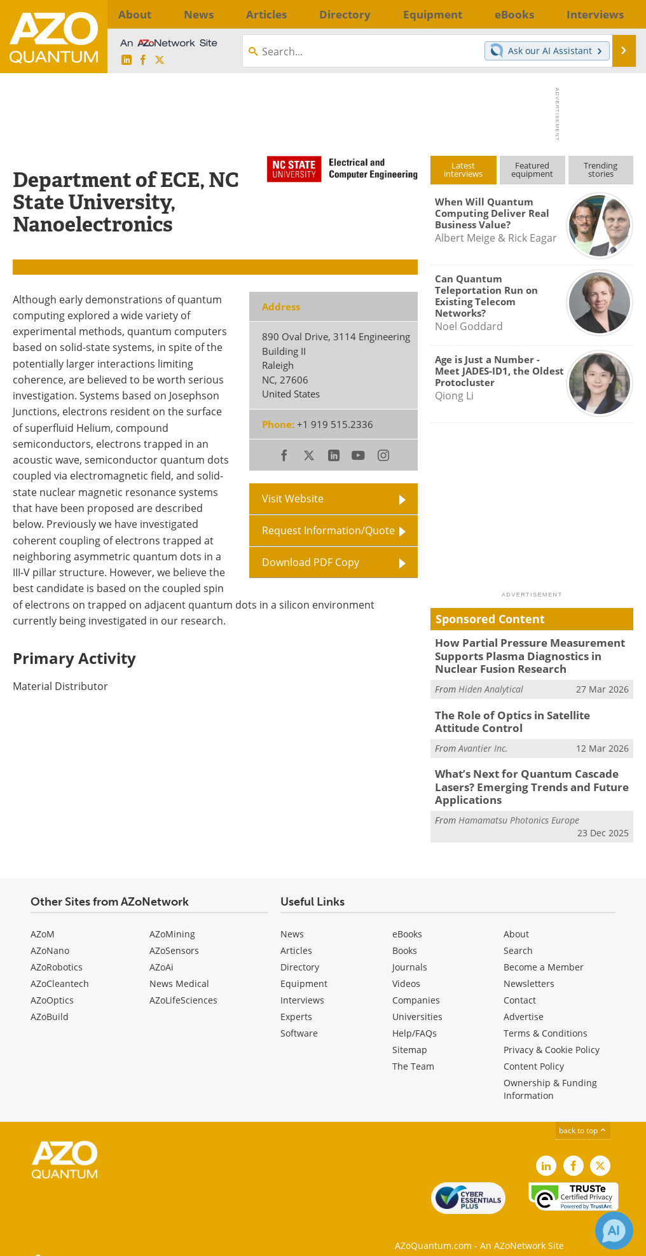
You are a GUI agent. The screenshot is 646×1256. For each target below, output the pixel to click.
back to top (583, 1117)
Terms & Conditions (546, 1020)
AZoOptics (52, 987)
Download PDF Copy (310, 562)
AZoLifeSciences (183, 987)
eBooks (407, 921)
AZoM (43, 921)
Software (299, 1020)
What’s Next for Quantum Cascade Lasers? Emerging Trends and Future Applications (521, 777)
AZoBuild (50, 1004)
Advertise (524, 1004)
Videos (406, 971)
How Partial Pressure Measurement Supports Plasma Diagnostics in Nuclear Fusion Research (530, 654)
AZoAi (161, 954)
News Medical (179, 971)
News (292, 921)
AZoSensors (174, 938)
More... (615, 14)
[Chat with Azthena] (614, 1230)
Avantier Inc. (483, 741)
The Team (413, 1053)
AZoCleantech (60, 971)
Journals (409, 954)
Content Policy (534, 1053)
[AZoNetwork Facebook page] (143, 60)
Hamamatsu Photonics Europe (518, 808)
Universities (417, 1004)
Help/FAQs (414, 1020)
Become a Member (544, 954)
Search (518, 938)
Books (404, 938)
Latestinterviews (463, 169)
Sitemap (409, 1037)
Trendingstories (600, 169)
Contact (520, 987)
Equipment (303, 971)
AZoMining (172, 921)
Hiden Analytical (490, 685)
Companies (416, 987)
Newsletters (529, 971)
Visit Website (293, 499)
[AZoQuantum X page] (160, 60)
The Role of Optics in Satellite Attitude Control (528, 715)
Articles (296, 938)
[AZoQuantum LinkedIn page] (126, 60)
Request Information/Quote (328, 530)
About (516, 921)
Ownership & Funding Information (550, 1076)
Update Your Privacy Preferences (109, 1240)
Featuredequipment (532, 169)
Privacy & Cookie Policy (552, 1037)
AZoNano (50, 938)
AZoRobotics (57, 954)
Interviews (302, 987)
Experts (296, 1004)
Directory (299, 954)
